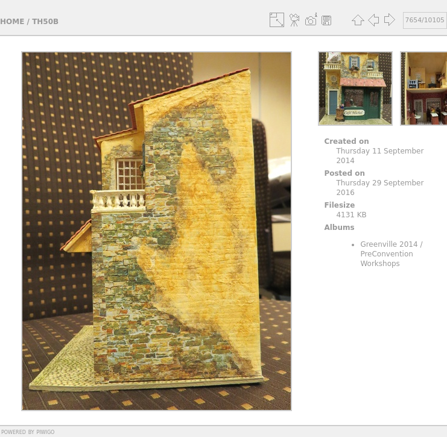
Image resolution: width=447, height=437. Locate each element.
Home (12, 21)
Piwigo (45, 431)
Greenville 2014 (388, 244)
